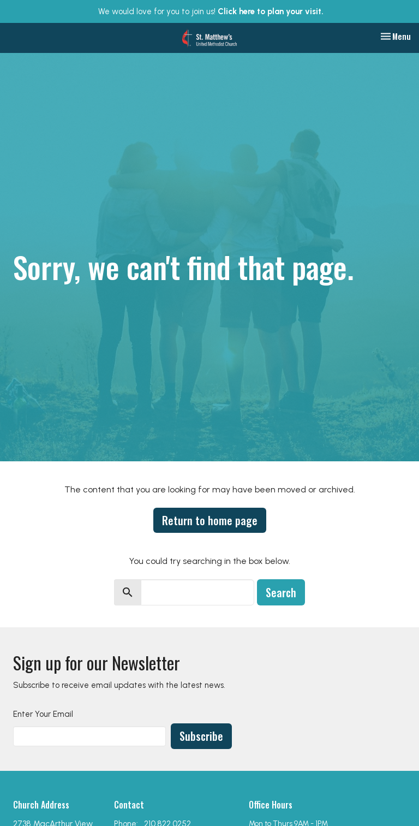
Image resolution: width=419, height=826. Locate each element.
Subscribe (201, 736)
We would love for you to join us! (211, 11)
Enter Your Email (43, 714)
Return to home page (210, 520)
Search (281, 592)
